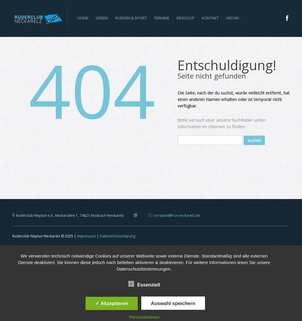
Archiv (232, 18)
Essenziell (144, 284)
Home (82, 18)
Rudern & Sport (131, 18)
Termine (161, 18)
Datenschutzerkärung (117, 236)
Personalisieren (144, 317)
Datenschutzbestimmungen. (144, 268)
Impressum (86, 236)
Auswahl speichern (173, 303)
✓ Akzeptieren (111, 303)
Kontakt (210, 18)
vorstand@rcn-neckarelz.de (177, 215)
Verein (102, 18)
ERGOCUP (185, 18)
